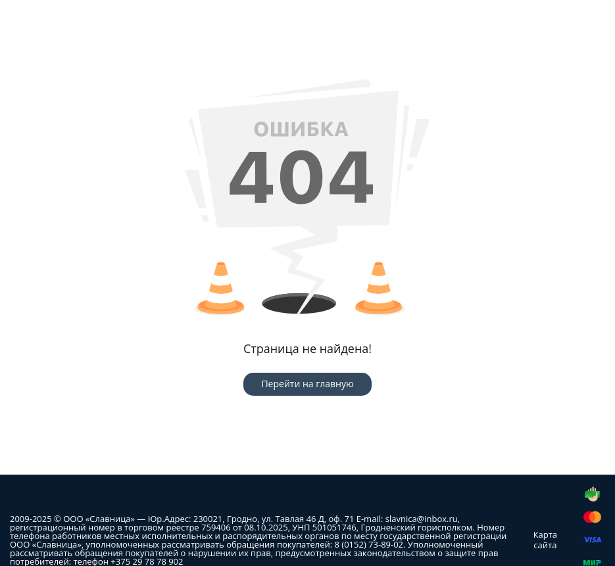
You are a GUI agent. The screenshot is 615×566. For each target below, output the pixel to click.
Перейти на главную (307, 383)
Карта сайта (545, 540)
